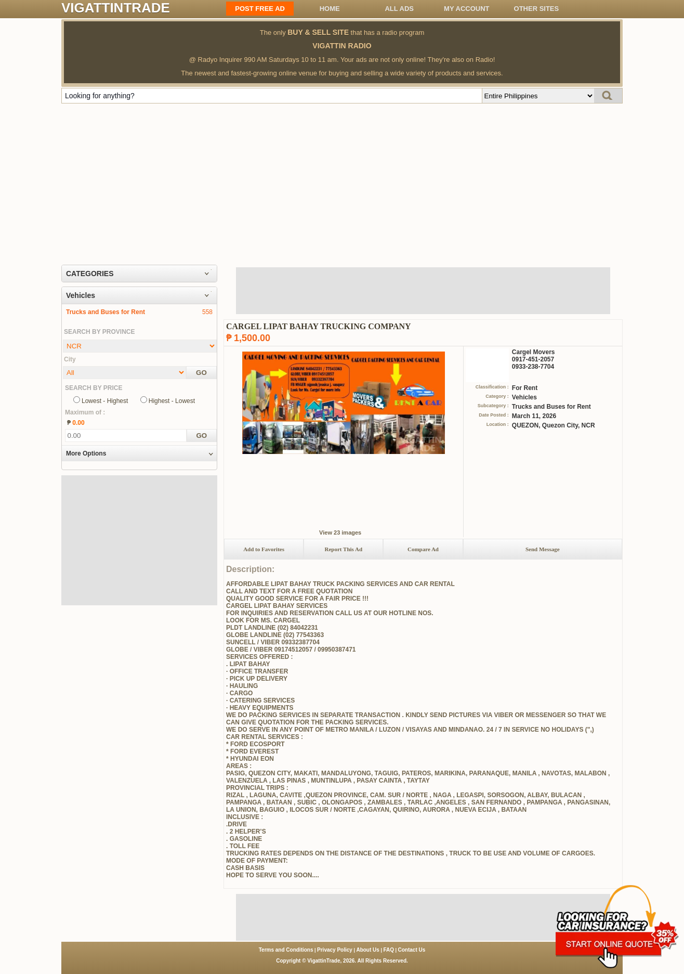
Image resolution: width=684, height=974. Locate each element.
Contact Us (412, 950)
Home (330, 8)
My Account (466, 8)
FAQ (388, 950)
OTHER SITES (536, 8)
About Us (367, 950)
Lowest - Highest (105, 401)
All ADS (399, 8)
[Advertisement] (342, 181)
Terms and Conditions (286, 950)
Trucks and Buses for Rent (105, 312)
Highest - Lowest (172, 401)
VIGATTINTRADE (115, 8)
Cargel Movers (533, 352)
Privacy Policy (334, 950)
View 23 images (340, 532)
